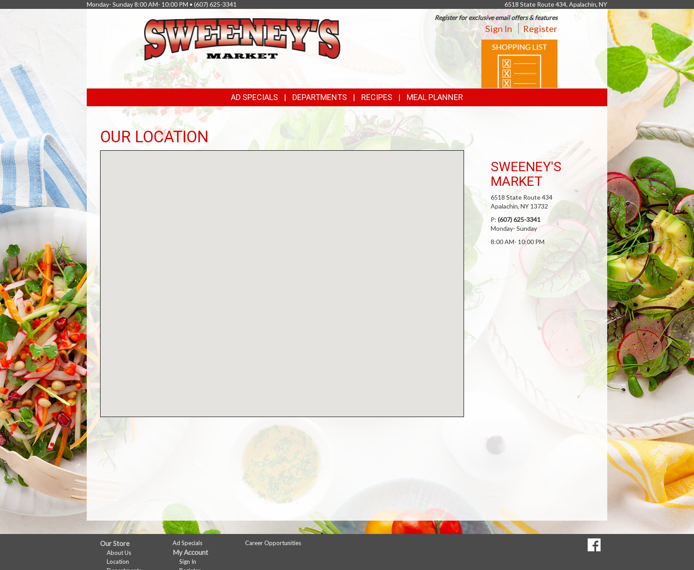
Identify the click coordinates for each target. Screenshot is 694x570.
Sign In (498, 28)
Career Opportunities (273, 542)
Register (540, 28)
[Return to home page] (242, 38)
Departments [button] (319, 97)
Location (118, 561)
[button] (282, 275)
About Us (119, 552)
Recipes (376, 97)
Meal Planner (435, 97)
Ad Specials (254, 97)
